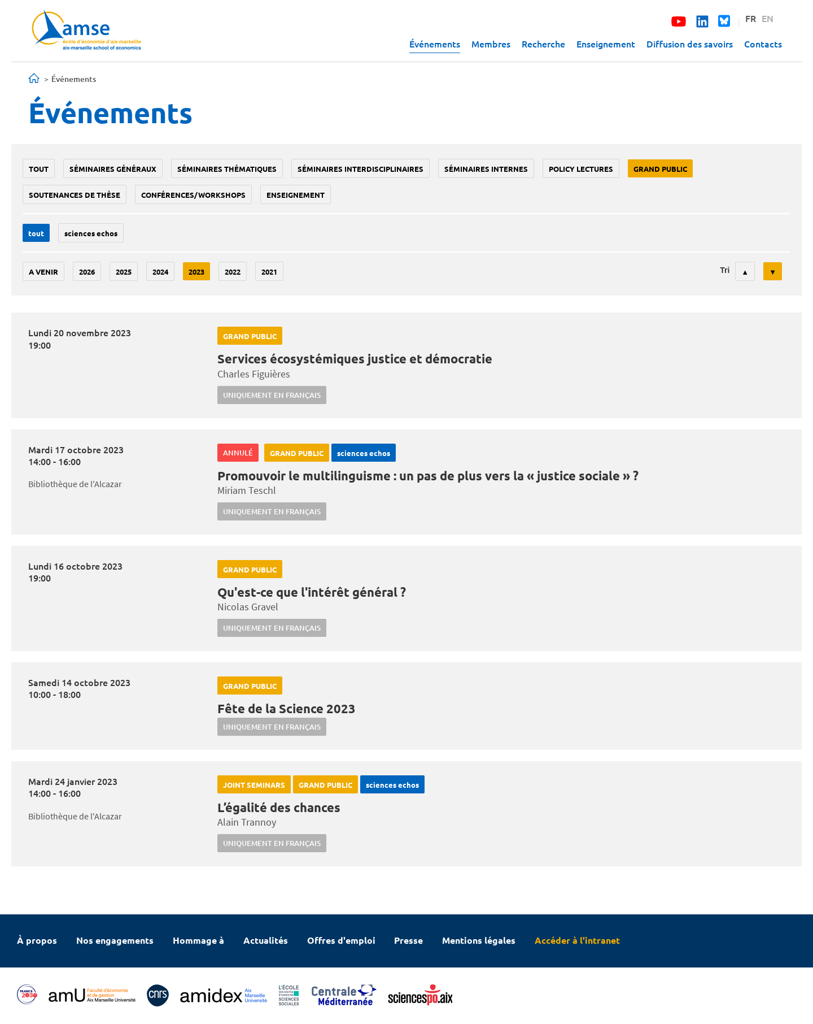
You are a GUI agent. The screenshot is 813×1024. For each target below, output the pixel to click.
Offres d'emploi (341, 940)
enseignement (295, 194)
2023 (196, 271)
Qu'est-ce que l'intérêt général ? (311, 592)
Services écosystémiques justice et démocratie (354, 358)
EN (767, 18)
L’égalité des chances (278, 807)
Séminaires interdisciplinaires (360, 168)
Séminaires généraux (112, 168)
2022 (233, 271)
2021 (269, 271)
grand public (660, 168)
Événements (434, 43)
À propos (37, 940)
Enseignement (605, 43)
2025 (124, 271)
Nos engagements (115, 940)
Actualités (265, 940)
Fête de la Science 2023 (286, 708)
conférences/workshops (193, 194)
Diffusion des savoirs (689, 43)
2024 (160, 271)
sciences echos (90, 233)
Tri (724, 270)
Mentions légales (478, 940)
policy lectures (581, 168)
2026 (87, 271)
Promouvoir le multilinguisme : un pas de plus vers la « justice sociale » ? (428, 475)
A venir (43, 271)
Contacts (763, 43)
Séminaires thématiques (227, 168)
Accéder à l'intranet (577, 940)
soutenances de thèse (74, 194)
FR (750, 18)
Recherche (543, 43)
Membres (490, 43)
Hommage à (198, 940)
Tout (39, 168)
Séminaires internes (486, 168)
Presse (408, 940)
